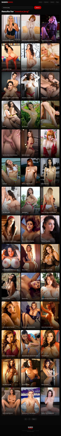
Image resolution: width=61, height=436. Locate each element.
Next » (34, 419)
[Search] (17, 7)
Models (52, 2)
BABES (7, 2)
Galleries (46, 2)
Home (40, 2)
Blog (57, 2)
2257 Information (30, 431)
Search (38, 7)
